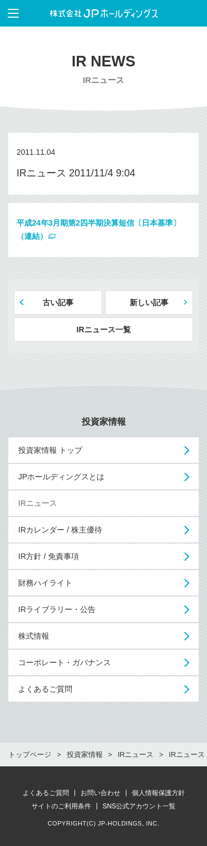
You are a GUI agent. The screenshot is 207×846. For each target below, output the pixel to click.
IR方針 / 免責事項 (48, 556)
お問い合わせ (100, 793)
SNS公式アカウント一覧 (139, 806)
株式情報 (33, 635)
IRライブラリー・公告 (56, 609)
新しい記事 (149, 302)
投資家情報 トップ (50, 450)
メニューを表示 (9, 13)
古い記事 (58, 302)
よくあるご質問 (45, 689)
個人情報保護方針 (158, 793)
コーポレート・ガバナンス (64, 662)
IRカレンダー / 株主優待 (60, 529)
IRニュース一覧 (104, 329)
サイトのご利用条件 (61, 806)
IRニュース (37, 503)
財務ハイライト (45, 582)
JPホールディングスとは (61, 476)
